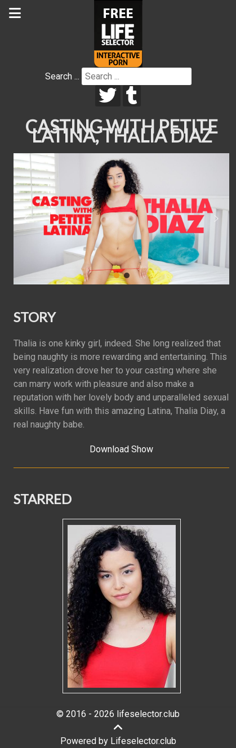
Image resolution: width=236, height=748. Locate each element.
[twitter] (108, 95)
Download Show (121, 449)
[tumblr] (132, 95)
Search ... (62, 76)
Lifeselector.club (143, 741)
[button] (26, 218)
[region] (121, 219)
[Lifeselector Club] (118, 33)
